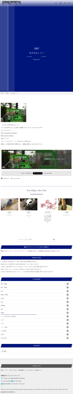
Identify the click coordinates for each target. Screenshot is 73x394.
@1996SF (28, 173)
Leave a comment (16, 178)
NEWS (35, 334)
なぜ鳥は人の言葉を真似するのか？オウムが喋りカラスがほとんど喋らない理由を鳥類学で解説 (21, 266)
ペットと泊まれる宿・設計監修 (35, 316)
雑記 (35, 291)
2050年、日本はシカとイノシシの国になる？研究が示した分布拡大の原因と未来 (18, 269)
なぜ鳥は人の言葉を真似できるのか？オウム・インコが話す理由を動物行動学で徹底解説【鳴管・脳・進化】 (24, 271)
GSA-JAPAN (47, 213)
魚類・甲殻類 (35, 287)
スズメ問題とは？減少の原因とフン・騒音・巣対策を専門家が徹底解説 (16, 261)
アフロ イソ (9, 216)
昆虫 (35, 302)
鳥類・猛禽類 (35, 284)
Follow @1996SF (48, 173)
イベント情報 (35, 327)
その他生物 (35, 331)
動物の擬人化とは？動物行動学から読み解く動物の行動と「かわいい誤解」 (17, 264)
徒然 (35, 309)
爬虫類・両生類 (35, 295)
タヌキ (35, 320)
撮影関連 (35, 305)
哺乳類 (9, 213)
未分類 (35, 298)
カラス (35, 324)
